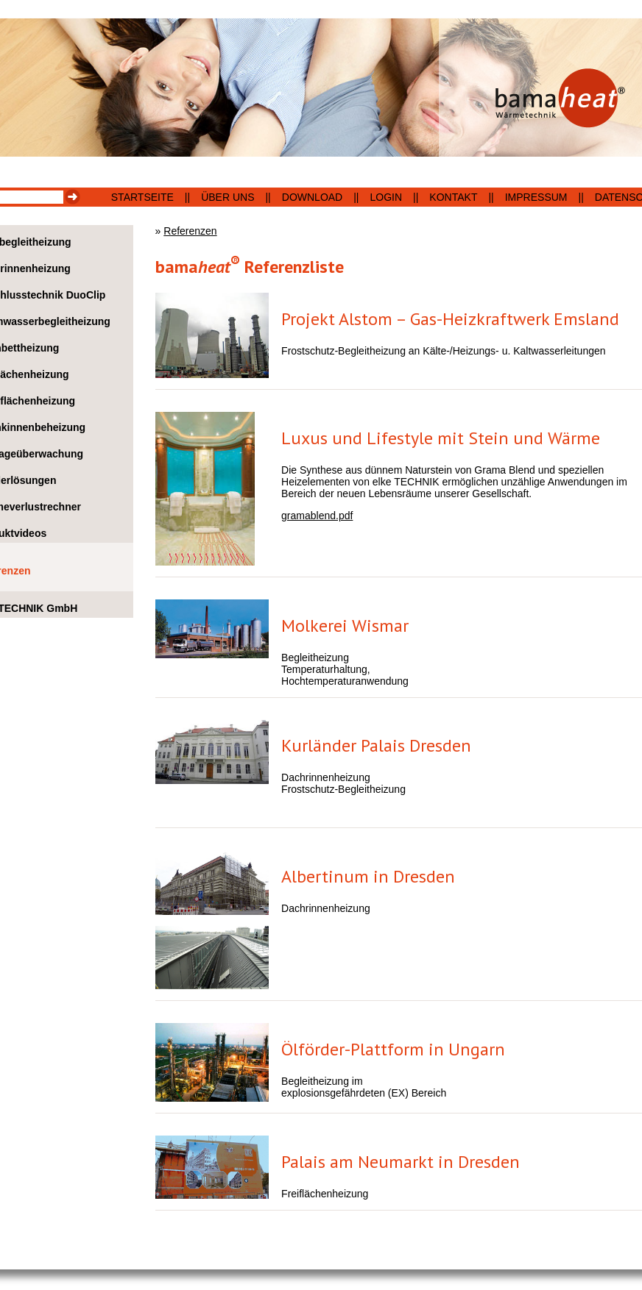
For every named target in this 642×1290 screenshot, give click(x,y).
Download (312, 197)
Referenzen (189, 231)
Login (386, 197)
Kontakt (453, 197)
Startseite (142, 197)
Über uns (227, 197)
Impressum (536, 197)
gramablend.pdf (317, 515)
